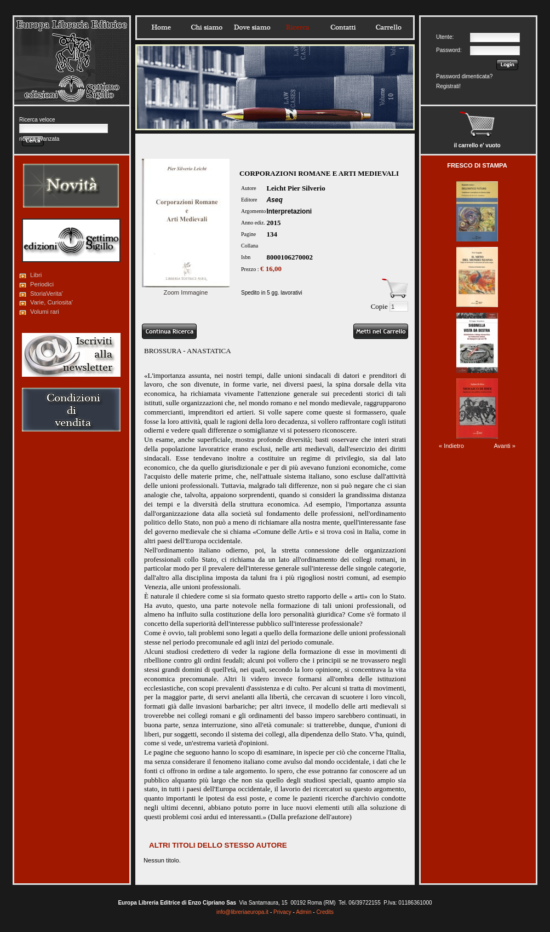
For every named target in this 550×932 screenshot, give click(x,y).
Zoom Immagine (186, 289)
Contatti (342, 27)
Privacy (282, 912)
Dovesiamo (252, 27)
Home (161, 27)
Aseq (274, 200)
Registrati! (448, 86)
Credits (325, 912)
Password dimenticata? (464, 76)
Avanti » (504, 445)
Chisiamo (206, 27)
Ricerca (297, 27)
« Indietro (451, 445)
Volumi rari (44, 311)
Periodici (42, 284)
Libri (36, 275)
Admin (303, 912)
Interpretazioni (289, 211)
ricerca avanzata (39, 139)
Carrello (388, 27)
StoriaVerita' (46, 293)
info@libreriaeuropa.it (242, 912)
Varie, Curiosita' (51, 302)
